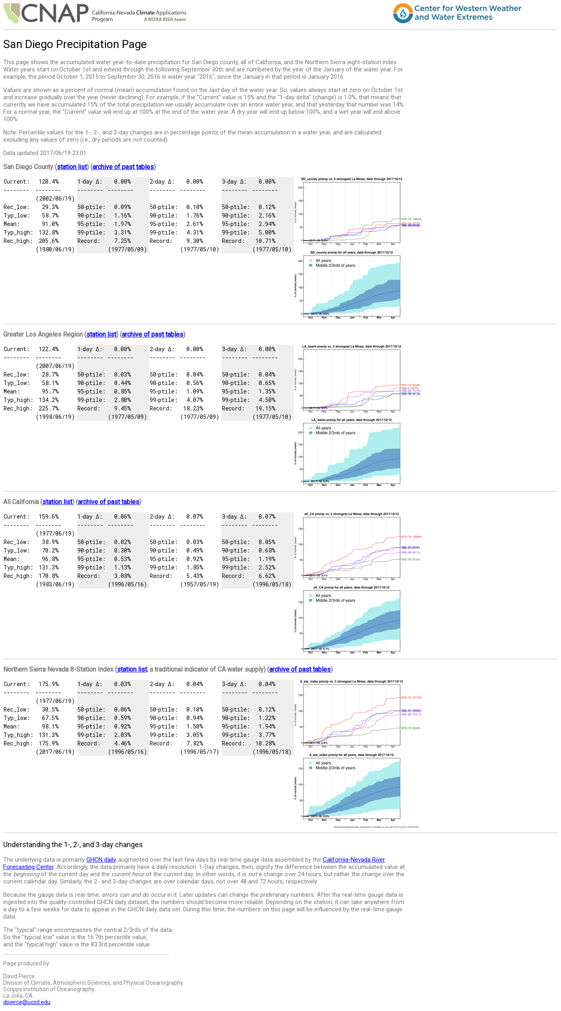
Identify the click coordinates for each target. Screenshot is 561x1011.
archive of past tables (123, 167)
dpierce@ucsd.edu (26, 1002)
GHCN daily (100, 859)
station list (72, 167)
